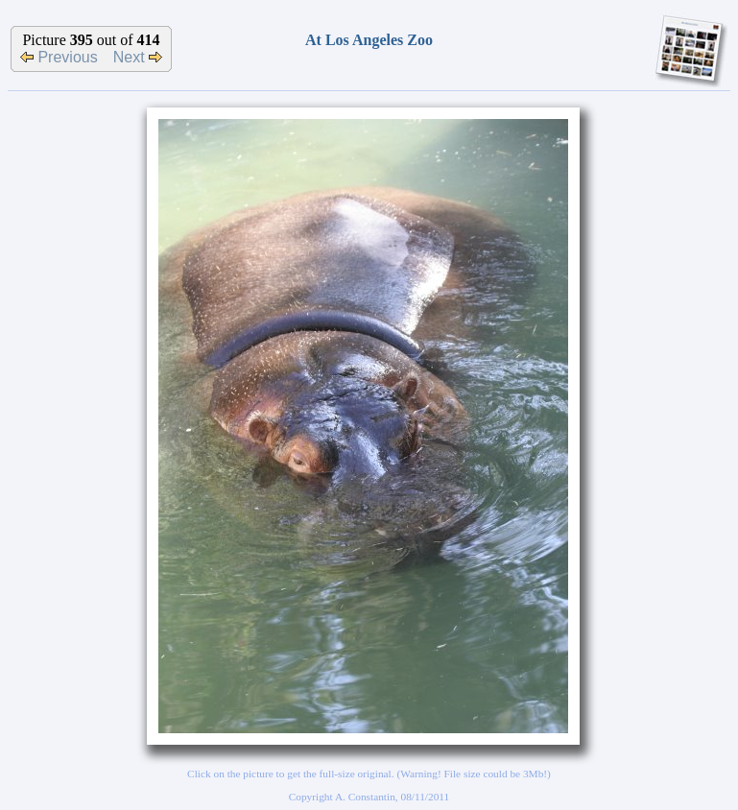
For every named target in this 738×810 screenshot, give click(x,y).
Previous (59, 57)
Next (137, 57)
